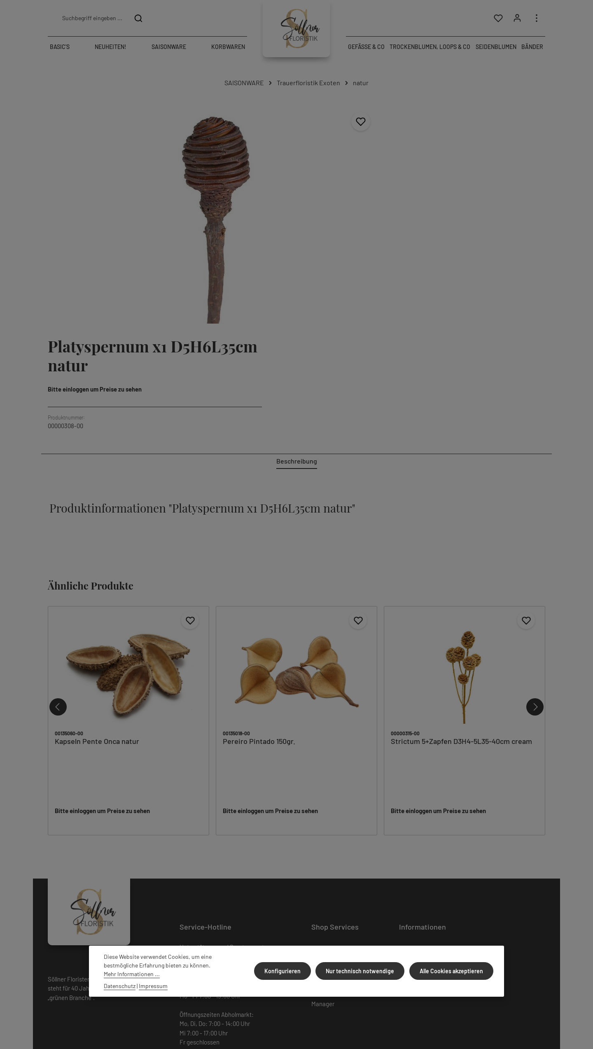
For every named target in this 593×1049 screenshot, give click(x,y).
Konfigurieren (286, 970)
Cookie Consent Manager (332, 841)
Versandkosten (522, 996)
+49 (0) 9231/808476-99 (226, 816)
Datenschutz (415, 807)
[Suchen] (138, 19)
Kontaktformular (243, 908)
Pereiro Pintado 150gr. (259, 584)
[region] (168, 192)
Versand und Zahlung (426, 793)
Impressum (413, 821)
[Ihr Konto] (517, 19)
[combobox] (92, 19)
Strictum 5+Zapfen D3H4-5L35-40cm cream (461, 584)
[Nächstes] (535, 550)
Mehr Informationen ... (132, 973)
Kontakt (321, 821)
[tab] (296, 305)
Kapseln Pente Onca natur (97, 584)
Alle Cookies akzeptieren (452, 970)
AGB (316, 793)
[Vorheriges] (58, 550)
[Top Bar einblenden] (536, 19)
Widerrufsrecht (331, 807)
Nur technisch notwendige (362, 970)
